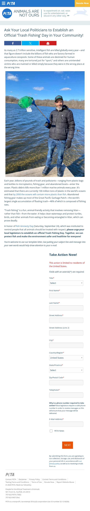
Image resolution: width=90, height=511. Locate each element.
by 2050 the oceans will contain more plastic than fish (39, 194)
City (51, 340)
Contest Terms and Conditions (54, 479)
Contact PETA (11, 479)
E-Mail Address (56, 419)
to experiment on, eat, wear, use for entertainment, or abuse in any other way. (57, 13)
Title (51, 278)
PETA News (59, 431)
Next (67, 445)
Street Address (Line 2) (59, 327)
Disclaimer (23, 479)
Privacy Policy (34, 479)
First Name (54, 290)
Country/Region (56, 352)
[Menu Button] (3, 3)
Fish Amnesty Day (24, 226)
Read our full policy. (24, 485)
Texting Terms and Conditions (17, 482)
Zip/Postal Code (56, 377)
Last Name (54, 303)
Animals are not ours (26, 13)
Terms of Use (37, 482)
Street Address (55, 315)
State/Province (55, 365)
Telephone (54, 390)
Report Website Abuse (65, 482)
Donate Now (82, 3)
